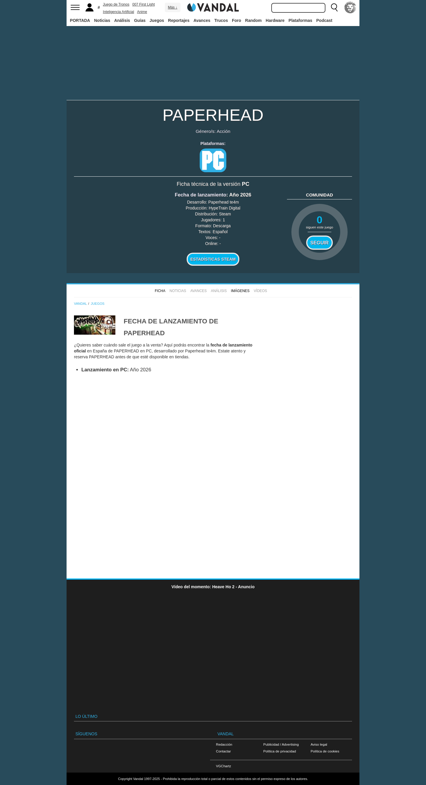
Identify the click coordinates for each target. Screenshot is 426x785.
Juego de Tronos (116, 4)
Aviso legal (319, 744)
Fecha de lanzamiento (200, 195)
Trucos (221, 20)
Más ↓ (172, 7)
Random (253, 20)
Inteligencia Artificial (118, 12)
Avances (201, 20)
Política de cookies (325, 751)
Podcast (324, 20)
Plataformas (300, 20)
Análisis (122, 20)
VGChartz (223, 766)
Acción (223, 131)
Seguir (319, 242)
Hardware (275, 20)
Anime (142, 12)
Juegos (157, 20)
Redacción (224, 744)
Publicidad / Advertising (281, 744)
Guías (140, 20)
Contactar (223, 751)
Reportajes (178, 20)
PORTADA (80, 20)
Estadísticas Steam (213, 259)
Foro (236, 20)
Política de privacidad (279, 751)
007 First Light (143, 4)
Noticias (102, 20)
